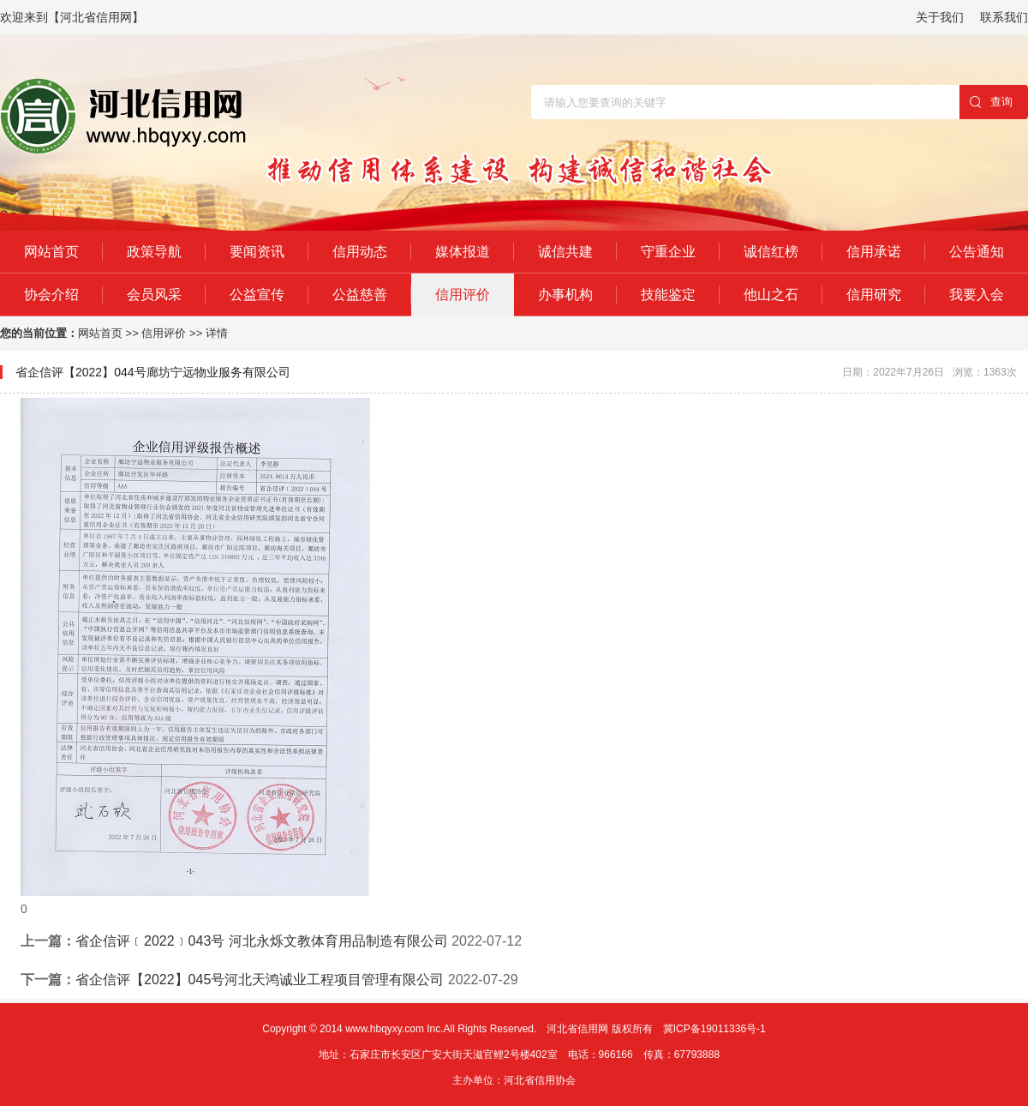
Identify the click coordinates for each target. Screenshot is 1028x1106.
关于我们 (940, 17)
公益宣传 (257, 294)
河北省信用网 (577, 1029)
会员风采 (154, 294)
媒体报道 (462, 251)
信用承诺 (873, 251)
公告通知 (976, 251)
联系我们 (1004, 17)
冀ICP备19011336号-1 (714, 1029)
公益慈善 (359, 294)
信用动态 (359, 251)
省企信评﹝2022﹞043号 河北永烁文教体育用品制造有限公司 (261, 941)
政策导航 (154, 251)
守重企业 (668, 251)
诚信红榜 (771, 251)
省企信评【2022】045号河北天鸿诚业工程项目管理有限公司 (259, 979)
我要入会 (976, 294)
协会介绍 (51, 294)
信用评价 (462, 294)
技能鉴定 (668, 294)
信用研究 (873, 294)
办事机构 (565, 294)
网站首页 (51, 251)
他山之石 (771, 294)
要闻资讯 (257, 251)
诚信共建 (565, 251)
